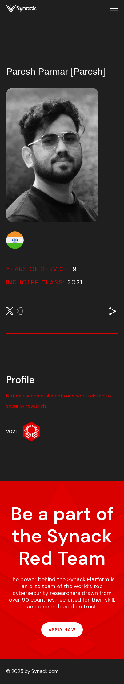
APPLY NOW (62, 629)
